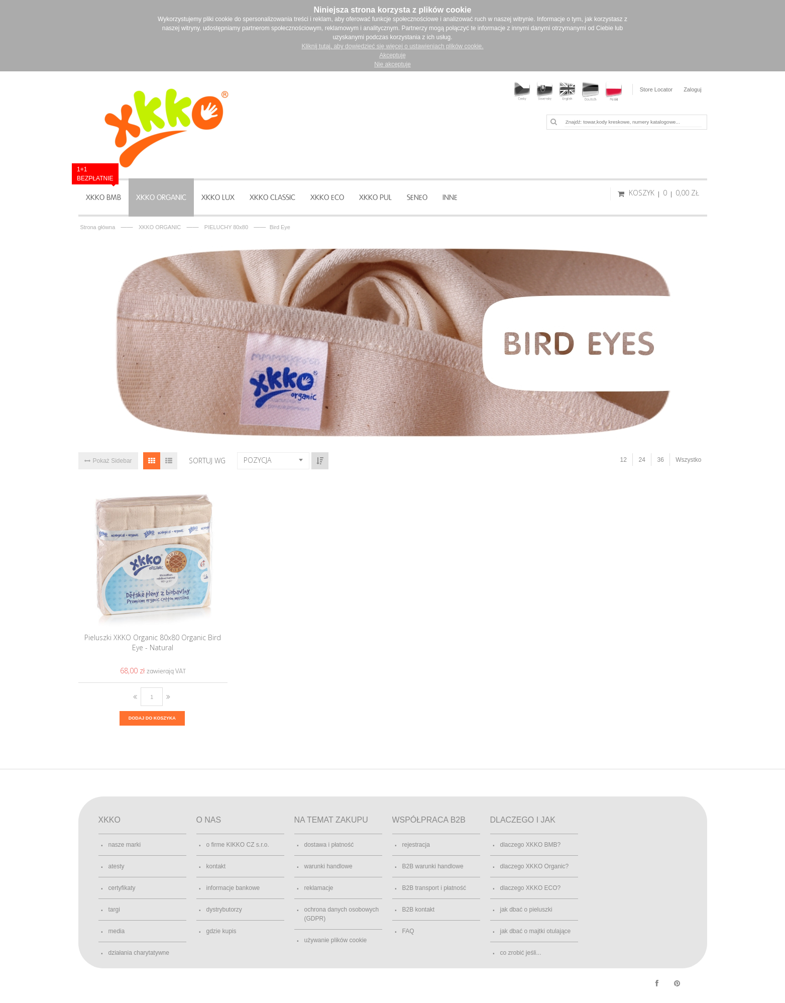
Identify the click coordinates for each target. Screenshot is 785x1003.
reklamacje (318, 887)
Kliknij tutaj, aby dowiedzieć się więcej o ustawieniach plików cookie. (392, 46)
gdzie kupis (221, 931)
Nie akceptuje (392, 64)
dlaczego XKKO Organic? (534, 866)
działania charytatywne (138, 952)
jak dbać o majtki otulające (535, 931)
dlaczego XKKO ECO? (530, 887)
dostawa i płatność (329, 844)
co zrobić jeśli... (520, 952)
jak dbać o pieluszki (526, 909)
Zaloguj (693, 89)
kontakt (216, 866)
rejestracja (416, 844)
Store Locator (655, 89)
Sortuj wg (207, 460)
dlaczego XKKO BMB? (530, 844)
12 (623, 459)
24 (641, 459)
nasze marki (124, 844)
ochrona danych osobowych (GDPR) (341, 914)
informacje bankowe (233, 887)
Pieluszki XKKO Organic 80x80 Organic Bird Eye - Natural (152, 642)
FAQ (408, 931)
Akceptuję (392, 55)
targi (114, 909)
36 (660, 459)
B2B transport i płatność (434, 887)
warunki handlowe (328, 866)
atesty (116, 866)
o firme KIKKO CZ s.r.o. (237, 844)
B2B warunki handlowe (433, 866)
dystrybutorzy (224, 909)
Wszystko (688, 459)
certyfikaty (122, 887)
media (116, 931)
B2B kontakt (418, 909)
